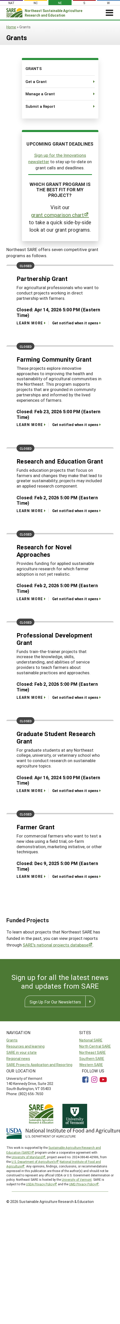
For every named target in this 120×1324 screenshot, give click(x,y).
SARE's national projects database (55, 945)
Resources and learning (25, 1046)
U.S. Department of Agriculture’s (33, 1162)
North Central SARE (95, 1046)
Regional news (18, 1058)
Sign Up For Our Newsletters (55, 1001)
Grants (12, 1040)
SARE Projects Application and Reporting (39, 1064)
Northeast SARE (92, 1052)
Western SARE (91, 1064)
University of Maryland (27, 1157)
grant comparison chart (57, 214)
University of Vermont (77, 1179)
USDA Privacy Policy (40, 1184)
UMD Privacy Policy (82, 1184)
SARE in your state (21, 1052)
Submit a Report (40, 106)
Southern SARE (91, 1058)
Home (11, 27)
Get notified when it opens (75, 323)
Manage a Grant (40, 93)
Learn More (30, 323)
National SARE (90, 1040)
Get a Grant (36, 81)
